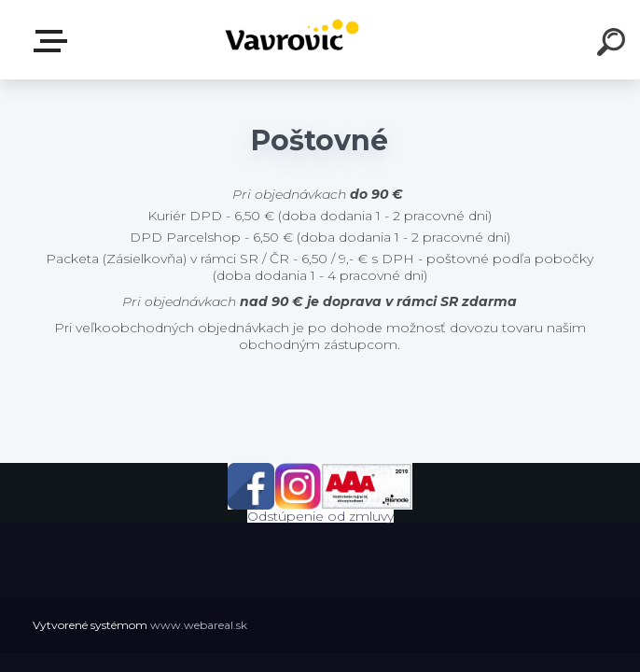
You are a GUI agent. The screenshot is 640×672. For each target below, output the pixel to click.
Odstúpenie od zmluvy (320, 516)
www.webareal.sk (198, 625)
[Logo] (292, 40)
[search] (614, 44)
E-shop (54, 41)
